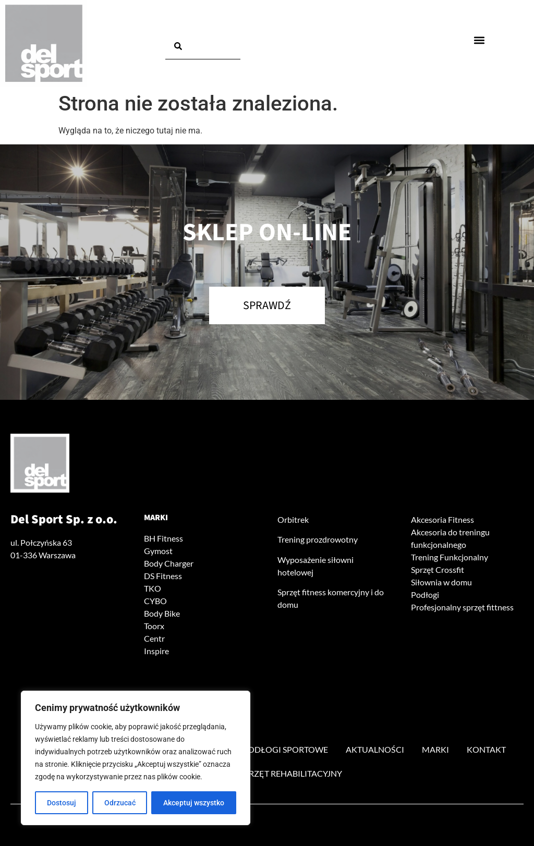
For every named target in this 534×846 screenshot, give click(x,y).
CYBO (155, 601)
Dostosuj (61, 803)
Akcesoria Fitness (442, 519)
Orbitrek (293, 519)
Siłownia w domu (441, 582)
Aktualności (375, 749)
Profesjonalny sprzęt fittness (462, 607)
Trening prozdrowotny (317, 539)
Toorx (154, 626)
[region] (135, 758)
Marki (156, 517)
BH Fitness (163, 538)
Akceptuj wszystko (193, 803)
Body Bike (162, 613)
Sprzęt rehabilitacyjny (290, 773)
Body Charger (168, 563)
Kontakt (486, 749)
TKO (152, 588)
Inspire (156, 651)
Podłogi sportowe (285, 749)
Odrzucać (120, 803)
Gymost (158, 551)
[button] (479, 39)
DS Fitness (163, 576)
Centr (154, 638)
